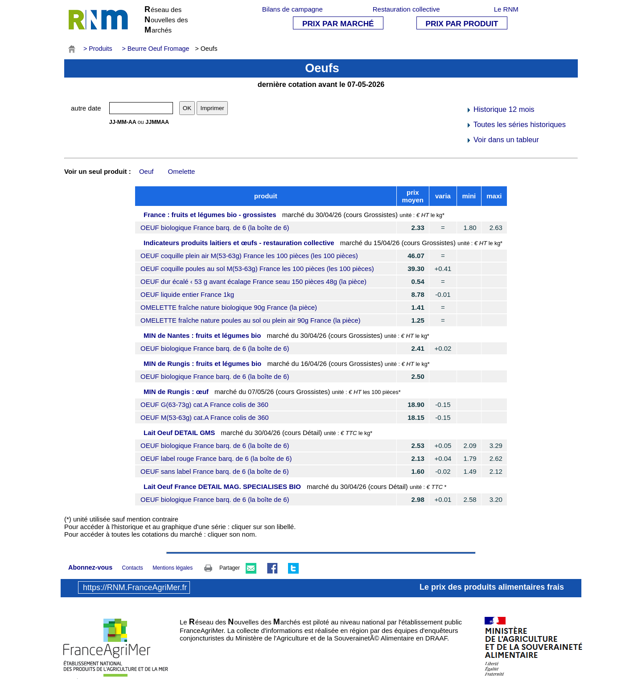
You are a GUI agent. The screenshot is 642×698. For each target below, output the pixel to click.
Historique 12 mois (500, 109)
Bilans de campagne (292, 9)
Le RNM (506, 9)
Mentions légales (172, 568)
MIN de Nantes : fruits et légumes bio (202, 335)
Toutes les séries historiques (516, 124)
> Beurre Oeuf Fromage (155, 48)
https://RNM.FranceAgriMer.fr (135, 587)
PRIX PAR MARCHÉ (338, 23)
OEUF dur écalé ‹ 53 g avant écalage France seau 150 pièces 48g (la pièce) (253, 281)
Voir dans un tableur (502, 139)
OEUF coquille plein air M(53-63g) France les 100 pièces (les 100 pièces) (249, 255)
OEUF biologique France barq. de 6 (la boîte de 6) (214, 227)
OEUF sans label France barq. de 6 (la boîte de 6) (214, 471)
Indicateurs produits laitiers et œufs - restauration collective (239, 242)
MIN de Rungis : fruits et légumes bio (202, 363)
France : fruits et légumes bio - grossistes (210, 214)
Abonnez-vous (90, 567)
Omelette (181, 171)
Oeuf (146, 171)
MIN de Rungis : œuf (176, 391)
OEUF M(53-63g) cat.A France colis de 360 (204, 417)
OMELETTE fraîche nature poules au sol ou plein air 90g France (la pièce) (250, 320)
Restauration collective (406, 9)
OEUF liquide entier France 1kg (187, 294)
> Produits (97, 48)
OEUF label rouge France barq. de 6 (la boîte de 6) (216, 458)
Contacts (132, 568)
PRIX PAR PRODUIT (462, 23)
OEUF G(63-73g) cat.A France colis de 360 (204, 404)
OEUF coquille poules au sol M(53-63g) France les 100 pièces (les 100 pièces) (257, 268)
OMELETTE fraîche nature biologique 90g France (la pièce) (228, 307)
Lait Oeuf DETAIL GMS (179, 432)
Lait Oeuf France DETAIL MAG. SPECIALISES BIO (222, 486)
